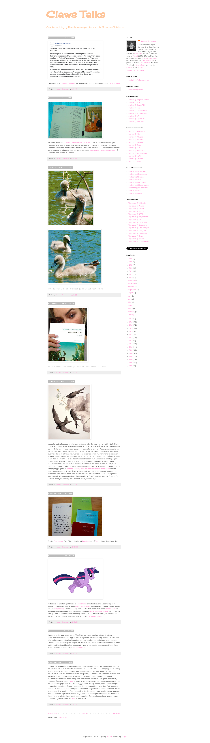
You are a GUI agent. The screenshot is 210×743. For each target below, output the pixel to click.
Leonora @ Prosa (134, 161)
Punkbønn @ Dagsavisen (137, 174)
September (132, 290)
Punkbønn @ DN (134, 180)
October (131, 286)
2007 (131, 356)
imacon (109, 736)
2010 (131, 347)
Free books (58, 541)
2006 (131, 359)
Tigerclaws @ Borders (136, 239)
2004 (131, 366)
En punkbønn (148, 60)
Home (84, 713)
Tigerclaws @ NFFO (135, 214)
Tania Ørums (82, 604)
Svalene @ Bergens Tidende (138, 100)
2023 (131, 268)
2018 (131, 322)
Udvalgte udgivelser (135, 90)
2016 (131, 328)
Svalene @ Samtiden (136, 122)
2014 (131, 334)
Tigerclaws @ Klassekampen (138, 228)
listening (129, 67)
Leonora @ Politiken (135, 159)
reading (140, 67)
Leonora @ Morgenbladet (137, 153)
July (130, 296)
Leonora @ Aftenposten (136, 131)
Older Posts (116, 713)
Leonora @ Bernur (135, 145)
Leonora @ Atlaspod (135, 137)
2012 (131, 341)
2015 (131, 331)
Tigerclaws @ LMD (135, 220)
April (130, 305)
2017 (131, 325)
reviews (137, 65)
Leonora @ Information (136, 151)
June (130, 299)
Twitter (97, 541)
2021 (131, 274)
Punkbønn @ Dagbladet (137, 171)
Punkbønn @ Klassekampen (138, 185)
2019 (131, 319)
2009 (131, 350)
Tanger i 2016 (110, 609)
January (131, 315)
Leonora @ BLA (134, 148)
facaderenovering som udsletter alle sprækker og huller (88, 469)
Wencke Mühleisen (82, 606)
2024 (131, 265)
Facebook (86, 541)
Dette (71, 681)
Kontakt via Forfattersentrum (138, 80)
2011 (131, 344)
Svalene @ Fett (134, 108)
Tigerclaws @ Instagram (137, 230)
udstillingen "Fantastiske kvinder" (103, 150)
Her (73, 698)
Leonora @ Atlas (134, 134)
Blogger (124, 736)
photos (142, 65)
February (131, 312)
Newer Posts (52, 713)
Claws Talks (75, 14)
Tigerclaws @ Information (137, 233)
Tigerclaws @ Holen (135, 236)
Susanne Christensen (63, 89)
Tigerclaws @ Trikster (136, 209)
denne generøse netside (98, 611)
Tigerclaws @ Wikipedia (137, 203)
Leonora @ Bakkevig (135, 140)
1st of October (114, 83)
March (130, 308)
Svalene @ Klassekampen (137, 111)
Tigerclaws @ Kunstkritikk (137, 222)
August (131, 293)
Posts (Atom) (62, 717)
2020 (131, 277)
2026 (131, 259)
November (132, 283)
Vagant (135, 56)
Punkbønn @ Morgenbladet (138, 188)
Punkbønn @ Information (137, 182)
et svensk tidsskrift (96, 616)
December (132, 280)
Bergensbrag (59, 609)
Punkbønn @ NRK (135, 190)
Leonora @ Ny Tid (134, 156)
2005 (131, 363)
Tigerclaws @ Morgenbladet (138, 217)
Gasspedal (138, 54)
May (130, 302)
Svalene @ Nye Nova (136, 119)
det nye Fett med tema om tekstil (77, 143)
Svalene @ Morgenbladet (137, 113)
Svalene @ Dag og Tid (136, 105)
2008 (131, 353)
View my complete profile (135, 70)
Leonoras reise (145, 63)
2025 (131, 262)
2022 (131, 271)
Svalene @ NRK (134, 116)
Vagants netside (78, 647)
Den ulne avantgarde (149, 58)
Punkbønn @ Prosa (135, 193)
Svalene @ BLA (134, 102)
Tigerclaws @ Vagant (136, 206)
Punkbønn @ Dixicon (136, 177)
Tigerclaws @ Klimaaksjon (137, 225)
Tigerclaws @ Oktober (136, 211)
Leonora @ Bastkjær (135, 142)
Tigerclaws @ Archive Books (138, 241)
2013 (131, 338)
